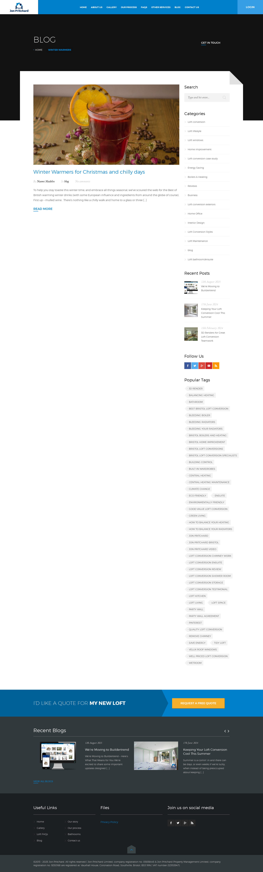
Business (192, 195)
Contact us (74, 840)
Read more (42, 209)
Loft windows (195, 140)
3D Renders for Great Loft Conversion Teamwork (213, 336)
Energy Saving (196, 167)
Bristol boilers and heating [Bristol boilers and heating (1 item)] (208, 435)
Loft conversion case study (203, 158)
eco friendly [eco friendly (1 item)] (197, 495)
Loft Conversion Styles (200, 231)
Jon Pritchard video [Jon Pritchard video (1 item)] (202, 549)
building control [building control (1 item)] (201, 462)
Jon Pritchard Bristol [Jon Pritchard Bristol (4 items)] (204, 542)
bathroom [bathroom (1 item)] (196, 401)
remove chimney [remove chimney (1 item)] (200, 636)
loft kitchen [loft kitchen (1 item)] (197, 595)
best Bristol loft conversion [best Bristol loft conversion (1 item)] (208, 408)
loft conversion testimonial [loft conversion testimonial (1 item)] (208, 589)
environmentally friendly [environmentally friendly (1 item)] (206, 502)
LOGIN (250, 7)
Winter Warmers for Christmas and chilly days (89, 172)
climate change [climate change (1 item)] (199, 488)
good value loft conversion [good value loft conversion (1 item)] (208, 509)
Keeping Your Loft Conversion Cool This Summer (213, 312)
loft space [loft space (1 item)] (219, 602)
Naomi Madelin (46, 181)
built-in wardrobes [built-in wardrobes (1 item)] (202, 468)
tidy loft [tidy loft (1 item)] (220, 642)
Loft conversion (196, 121)
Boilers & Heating (197, 176)
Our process (74, 828)
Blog (39, 840)
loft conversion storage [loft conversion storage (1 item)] (206, 582)
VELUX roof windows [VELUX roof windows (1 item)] (203, 649)
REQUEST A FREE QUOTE (198, 703)
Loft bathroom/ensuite (200, 259)
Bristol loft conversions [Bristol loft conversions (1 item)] (206, 448)
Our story (73, 821)
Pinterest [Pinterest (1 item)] (195, 622)
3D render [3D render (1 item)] (196, 388)
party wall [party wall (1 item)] (196, 609)
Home (38, 49)
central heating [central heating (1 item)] (200, 475)
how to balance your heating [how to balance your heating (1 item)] (209, 522)
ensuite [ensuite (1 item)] (220, 495)
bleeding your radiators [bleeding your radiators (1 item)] (206, 428)
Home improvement (199, 149)
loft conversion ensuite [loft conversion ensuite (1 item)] (205, 562)
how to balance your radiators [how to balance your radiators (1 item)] (210, 529)
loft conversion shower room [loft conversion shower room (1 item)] (210, 575)
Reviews (192, 186)
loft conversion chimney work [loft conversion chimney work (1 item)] (210, 555)
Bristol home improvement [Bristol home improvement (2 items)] (207, 442)
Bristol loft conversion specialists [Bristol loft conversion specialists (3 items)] (213, 455)
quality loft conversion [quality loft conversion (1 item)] (205, 629)
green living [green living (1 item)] (197, 515)
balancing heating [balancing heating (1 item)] (201, 395)
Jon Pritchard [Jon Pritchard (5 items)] (198, 535)
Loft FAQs (42, 834)
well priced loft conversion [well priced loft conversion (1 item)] (208, 656)
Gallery (41, 828)
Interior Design (196, 222)
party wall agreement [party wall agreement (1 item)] (204, 616)
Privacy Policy (109, 822)
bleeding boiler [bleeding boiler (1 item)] (199, 415)
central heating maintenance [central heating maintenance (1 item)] (209, 482)
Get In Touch (210, 42)
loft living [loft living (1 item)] (196, 602)
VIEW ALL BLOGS (43, 781)
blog (66, 181)
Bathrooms (74, 834)
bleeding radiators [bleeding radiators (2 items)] (202, 422)
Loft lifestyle (194, 131)
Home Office (195, 213)
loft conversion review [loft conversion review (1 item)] (205, 569)
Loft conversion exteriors (201, 204)
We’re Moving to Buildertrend (210, 288)
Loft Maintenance (198, 241)
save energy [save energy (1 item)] (197, 642)
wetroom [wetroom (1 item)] (195, 662)
